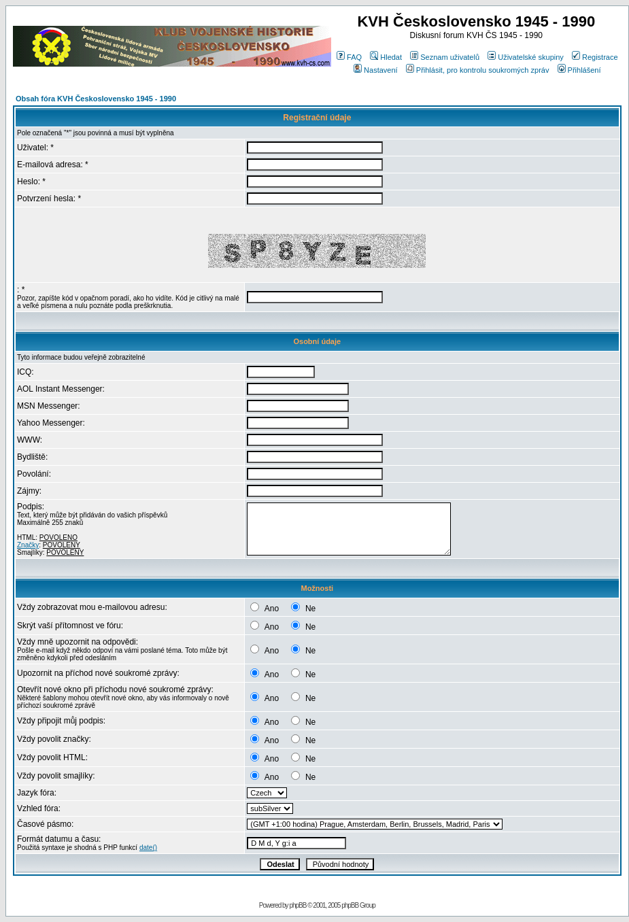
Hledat (386, 57)
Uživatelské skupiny (526, 57)
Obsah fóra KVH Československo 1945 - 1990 (96, 99)
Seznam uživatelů (444, 57)
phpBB (297, 905)
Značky (28, 545)
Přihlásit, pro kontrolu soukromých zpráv (477, 70)
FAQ (349, 57)
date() (148, 847)
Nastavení (376, 70)
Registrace (595, 57)
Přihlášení (579, 70)
